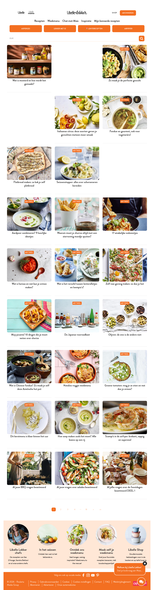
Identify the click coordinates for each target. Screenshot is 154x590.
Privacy (33, 581)
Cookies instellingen (82, 581)
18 (86, 509)
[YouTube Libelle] (93, 575)
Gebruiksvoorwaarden (49, 581)
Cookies (66, 581)
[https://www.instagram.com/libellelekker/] (88, 575)
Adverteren (49, 584)
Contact (98, 581)
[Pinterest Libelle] (97, 575)
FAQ (107, 581)
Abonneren (35, 584)
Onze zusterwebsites (66, 584)
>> (100, 509)
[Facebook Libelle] (83, 575)
